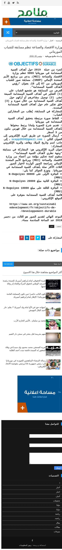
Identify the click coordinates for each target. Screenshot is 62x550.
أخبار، (56, 497)
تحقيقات (55, 502)
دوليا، (57, 511)
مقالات (56, 528)
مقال (57, 524)
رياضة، (56, 519)
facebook (7, 266)
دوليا (57, 506)
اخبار (50, 42)
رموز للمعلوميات (24, 546)
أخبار (57, 489)
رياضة (56, 515)
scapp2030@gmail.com (25, 141)
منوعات (55, 533)
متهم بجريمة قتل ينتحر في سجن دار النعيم (26, 335)
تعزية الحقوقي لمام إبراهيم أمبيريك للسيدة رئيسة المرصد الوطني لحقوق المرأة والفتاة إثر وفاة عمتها (22, 285)
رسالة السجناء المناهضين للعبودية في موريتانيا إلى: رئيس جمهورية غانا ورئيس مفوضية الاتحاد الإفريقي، (24, 365)
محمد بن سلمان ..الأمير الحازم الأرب (28, 322)
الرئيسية (58, 42)
